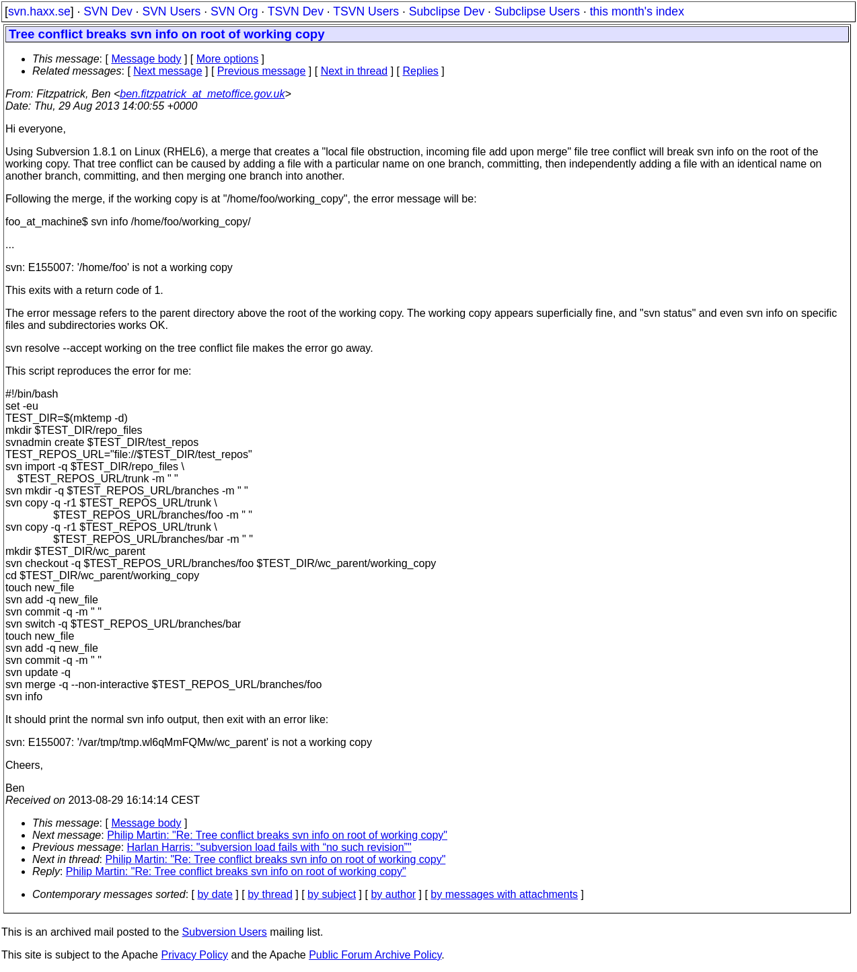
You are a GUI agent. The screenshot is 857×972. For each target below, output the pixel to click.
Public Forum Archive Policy (375, 955)
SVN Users (171, 11)
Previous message (261, 71)
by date (214, 894)
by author (393, 894)
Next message (167, 71)
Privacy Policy (194, 955)
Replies (421, 71)
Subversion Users (224, 932)
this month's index (637, 11)
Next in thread (354, 71)
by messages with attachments (504, 894)
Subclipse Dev (446, 11)
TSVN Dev (296, 11)
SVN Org (234, 11)
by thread (270, 894)
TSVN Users (366, 11)
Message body (146, 59)
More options (227, 59)
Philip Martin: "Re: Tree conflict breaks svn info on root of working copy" (277, 835)
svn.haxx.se (39, 11)
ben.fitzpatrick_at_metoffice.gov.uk (202, 94)
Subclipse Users (537, 11)
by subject (331, 894)
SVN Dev (107, 11)
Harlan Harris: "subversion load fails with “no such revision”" (269, 847)
